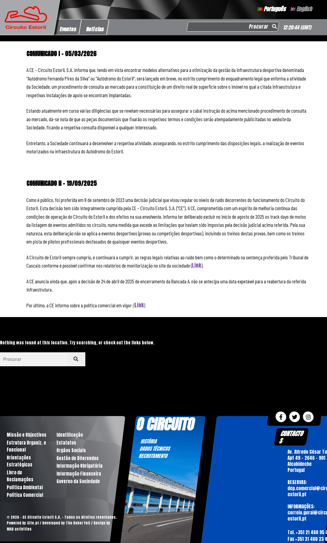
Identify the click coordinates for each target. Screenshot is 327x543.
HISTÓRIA (148, 441)
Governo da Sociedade (77, 482)
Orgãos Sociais (71, 451)
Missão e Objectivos (26, 435)
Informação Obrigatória (79, 466)
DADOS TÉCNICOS (154, 448)
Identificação (69, 435)
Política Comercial (24, 496)
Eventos (68, 29)
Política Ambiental (24, 488)
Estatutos (66, 443)
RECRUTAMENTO (153, 455)
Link (196, 265)
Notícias (95, 29)
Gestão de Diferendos (77, 459)
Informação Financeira (78, 474)
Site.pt (33, 524)
